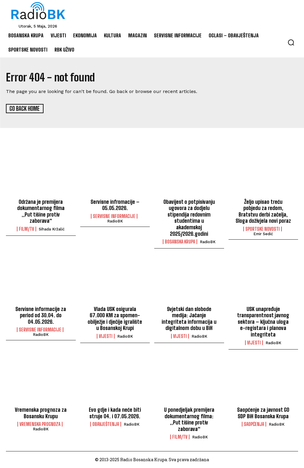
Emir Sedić (263, 233)
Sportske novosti (262, 228)
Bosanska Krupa (180, 241)
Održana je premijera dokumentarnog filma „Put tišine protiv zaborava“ (41, 211)
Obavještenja (105, 423)
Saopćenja (254, 423)
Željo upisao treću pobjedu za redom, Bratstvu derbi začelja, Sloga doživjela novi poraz (263, 211)
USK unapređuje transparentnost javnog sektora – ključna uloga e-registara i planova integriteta (263, 321)
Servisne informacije (114, 216)
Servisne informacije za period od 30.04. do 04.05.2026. (40, 314)
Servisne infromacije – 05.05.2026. (115, 204)
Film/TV (26, 228)
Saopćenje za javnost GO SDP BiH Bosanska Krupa (263, 412)
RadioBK (115, 221)
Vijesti (105, 336)
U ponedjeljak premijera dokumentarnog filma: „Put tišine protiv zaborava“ (189, 419)
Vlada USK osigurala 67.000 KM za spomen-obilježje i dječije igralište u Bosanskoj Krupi (115, 318)
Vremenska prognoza (40, 423)
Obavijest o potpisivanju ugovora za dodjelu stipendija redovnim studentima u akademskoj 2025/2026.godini (189, 217)
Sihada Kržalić (52, 229)
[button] (291, 42)
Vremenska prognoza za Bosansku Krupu (41, 412)
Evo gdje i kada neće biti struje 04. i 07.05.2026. (115, 412)
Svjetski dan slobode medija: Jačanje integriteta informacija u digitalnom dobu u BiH (189, 318)
